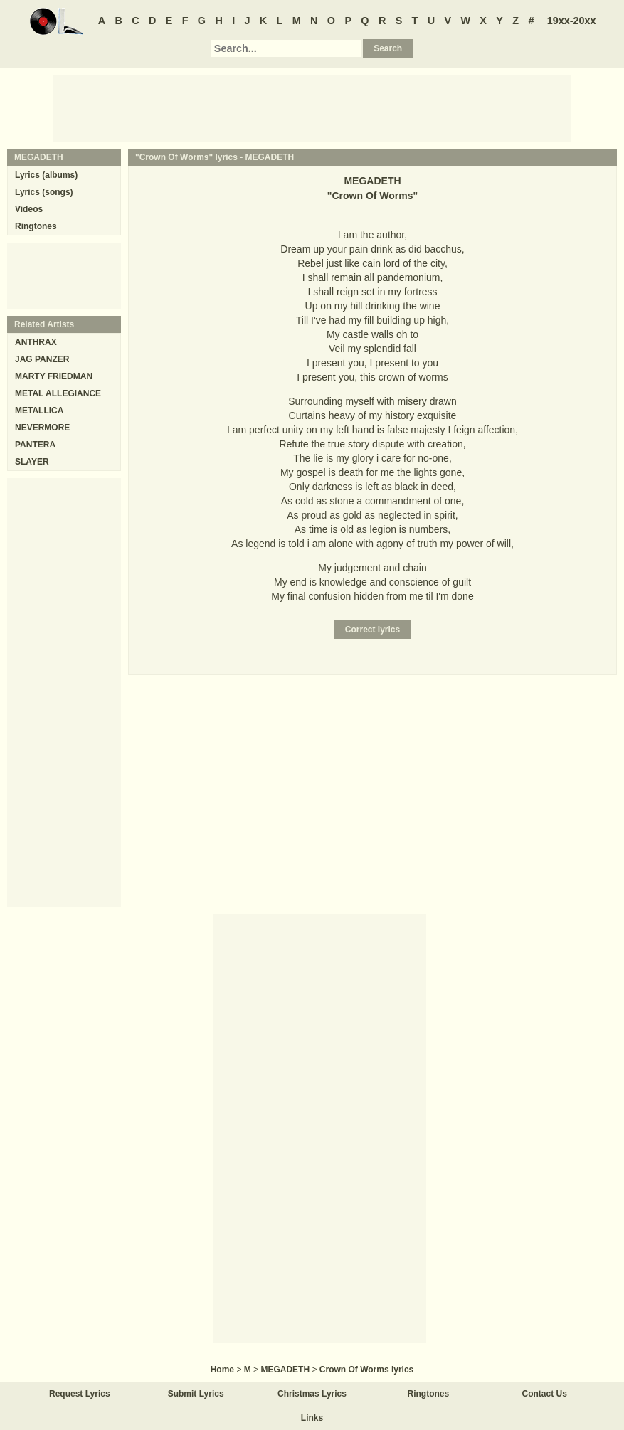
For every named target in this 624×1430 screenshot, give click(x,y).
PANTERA (35, 445)
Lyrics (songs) (44, 192)
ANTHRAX (36, 342)
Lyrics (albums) (46, 175)
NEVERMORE (42, 428)
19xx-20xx (571, 20)
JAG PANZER (42, 359)
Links (312, 1418)
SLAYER (32, 462)
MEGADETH (270, 157)
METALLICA (39, 410)
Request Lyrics (79, 1394)
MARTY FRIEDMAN (53, 376)
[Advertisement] (312, 107)
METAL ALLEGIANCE (58, 393)
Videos (29, 209)
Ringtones (36, 226)
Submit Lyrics (196, 1394)
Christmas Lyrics (312, 1394)
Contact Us (544, 1394)
